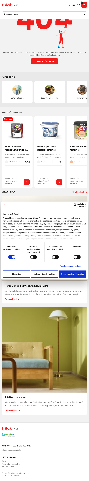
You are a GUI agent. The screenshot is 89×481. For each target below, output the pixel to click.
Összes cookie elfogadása (72, 274)
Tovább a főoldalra (44, 61)
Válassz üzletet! (44, 14)
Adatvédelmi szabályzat (11, 464)
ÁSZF (4, 461)
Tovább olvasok (12, 299)
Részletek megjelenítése (71, 266)
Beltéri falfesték (17, 92)
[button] (68, 5)
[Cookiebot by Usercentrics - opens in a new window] (75, 205)
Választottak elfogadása (44, 274)
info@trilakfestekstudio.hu (11, 450)
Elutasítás (16, 274)
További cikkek (80, 192)
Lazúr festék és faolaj (49, 92)
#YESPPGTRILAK (8, 467)
